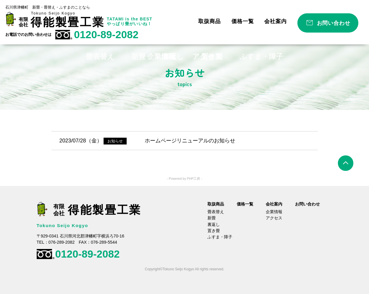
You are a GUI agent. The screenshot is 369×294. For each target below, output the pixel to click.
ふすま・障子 (219, 236)
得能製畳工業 (67, 22)
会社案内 (275, 21)
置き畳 (213, 230)
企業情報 (274, 211)
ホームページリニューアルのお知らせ (190, 141)
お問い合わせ (333, 23)
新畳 (211, 218)
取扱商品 (209, 21)
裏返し (213, 224)
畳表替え (215, 211)
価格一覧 (242, 21)
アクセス (274, 218)
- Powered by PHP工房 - (184, 178)
